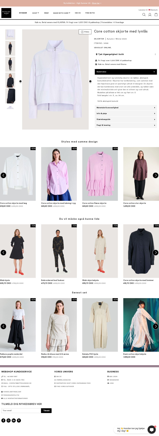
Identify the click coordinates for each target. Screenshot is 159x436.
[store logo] (6, 13)
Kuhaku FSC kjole (90, 354)
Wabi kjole (5, 280)
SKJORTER (99, 39)
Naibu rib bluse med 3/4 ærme (55, 354)
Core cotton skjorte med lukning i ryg (58, 203)
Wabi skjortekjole (90, 280)
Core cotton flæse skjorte (94, 203)
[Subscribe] (46, 410)
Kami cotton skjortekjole (134, 354)
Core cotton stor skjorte (134, 203)
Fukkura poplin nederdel (11, 354)
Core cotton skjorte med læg (13, 203)
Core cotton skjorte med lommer (138, 280)
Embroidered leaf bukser (52, 280)
